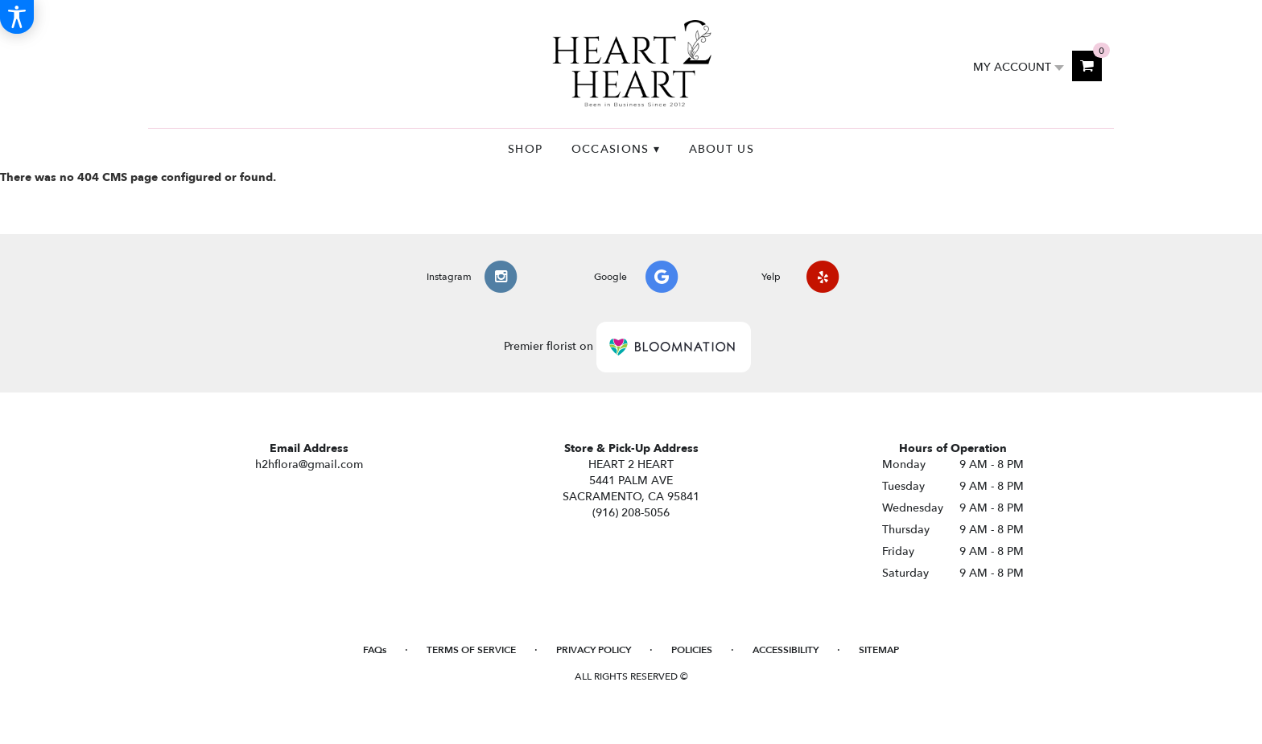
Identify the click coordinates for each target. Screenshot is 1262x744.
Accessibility (786, 649)
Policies (691, 649)
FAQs (374, 649)
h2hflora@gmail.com (309, 464)
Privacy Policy (593, 649)
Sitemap (879, 649)
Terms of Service (471, 649)
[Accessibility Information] (17, 17)
